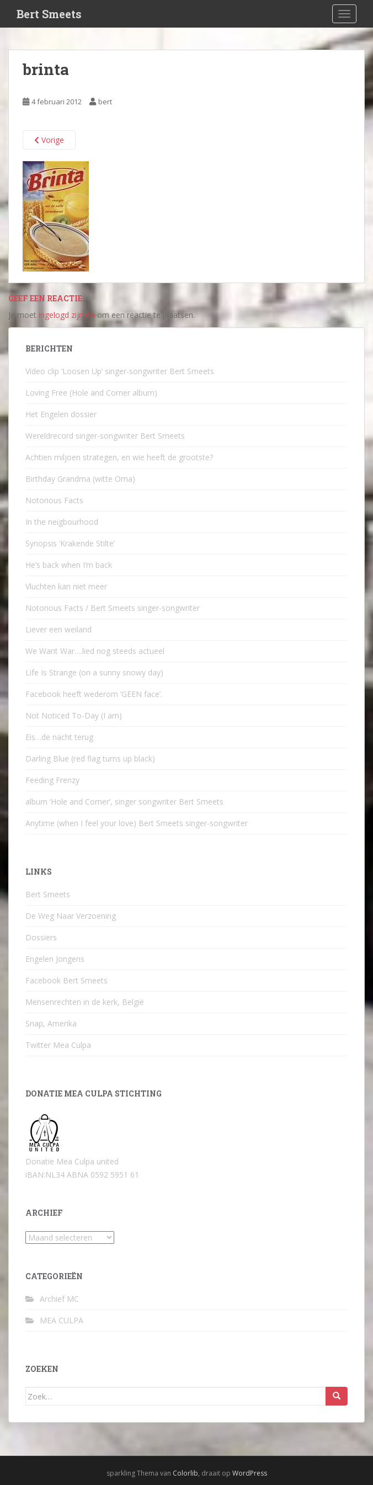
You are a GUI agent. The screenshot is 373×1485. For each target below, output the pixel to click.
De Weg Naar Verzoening (70, 916)
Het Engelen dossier (61, 414)
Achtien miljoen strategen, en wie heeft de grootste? (119, 457)
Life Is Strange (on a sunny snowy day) (94, 672)
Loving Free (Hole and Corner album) (91, 392)
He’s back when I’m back (68, 565)
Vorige (49, 140)
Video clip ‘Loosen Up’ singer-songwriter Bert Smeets (119, 371)
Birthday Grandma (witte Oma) (80, 478)
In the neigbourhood (61, 522)
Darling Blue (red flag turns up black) (90, 758)
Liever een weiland (58, 629)
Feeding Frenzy (52, 780)
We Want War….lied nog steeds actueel (94, 651)
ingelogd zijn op (67, 315)
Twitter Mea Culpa (58, 1045)
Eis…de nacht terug (59, 737)
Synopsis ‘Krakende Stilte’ (70, 543)
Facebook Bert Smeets (66, 980)
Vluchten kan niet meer (66, 586)
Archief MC (59, 1299)
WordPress (249, 1473)
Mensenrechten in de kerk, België (84, 1002)
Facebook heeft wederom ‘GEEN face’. (93, 694)
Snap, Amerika (51, 1023)
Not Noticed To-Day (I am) (73, 715)
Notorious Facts (54, 500)
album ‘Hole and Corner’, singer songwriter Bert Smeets (124, 801)
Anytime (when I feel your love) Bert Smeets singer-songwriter (136, 823)
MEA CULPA (61, 1320)
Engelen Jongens (54, 959)
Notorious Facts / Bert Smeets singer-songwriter (112, 608)
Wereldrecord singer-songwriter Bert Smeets (105, 435)
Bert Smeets (49, 14)
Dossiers (41, 937)
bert (105, 102)
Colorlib (185, 1473)
